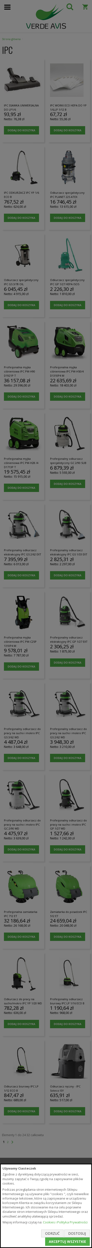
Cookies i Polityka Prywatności (65, 1222)
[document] (46, 1206)
